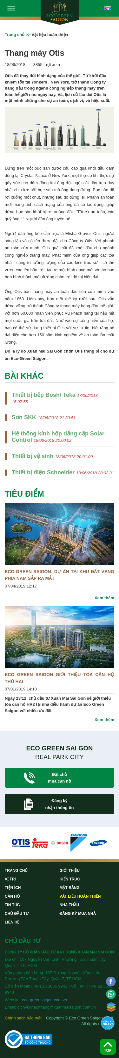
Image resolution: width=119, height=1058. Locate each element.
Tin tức (12, 905)
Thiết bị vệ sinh (33, 456)
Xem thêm (104, 597)
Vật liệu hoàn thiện (80, 896)
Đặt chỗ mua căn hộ (59, 778)
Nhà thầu (69, 905)
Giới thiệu (70, 870)
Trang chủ (14, 34)
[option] (20, 843)
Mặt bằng (70, 888)
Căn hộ (12, 896)
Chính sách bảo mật (23, 1018)
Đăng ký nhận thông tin (59, 804)
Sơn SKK (25, 417)
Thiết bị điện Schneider (44, 472)
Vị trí (10, 879)
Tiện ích (13, 888)
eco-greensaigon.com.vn (44, 999)
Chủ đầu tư (17, 913)
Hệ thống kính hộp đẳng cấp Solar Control (58, 436)
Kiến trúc (70, 879)
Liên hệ (12, 922)
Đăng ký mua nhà (78, 913)
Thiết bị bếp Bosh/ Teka (44, 395)
